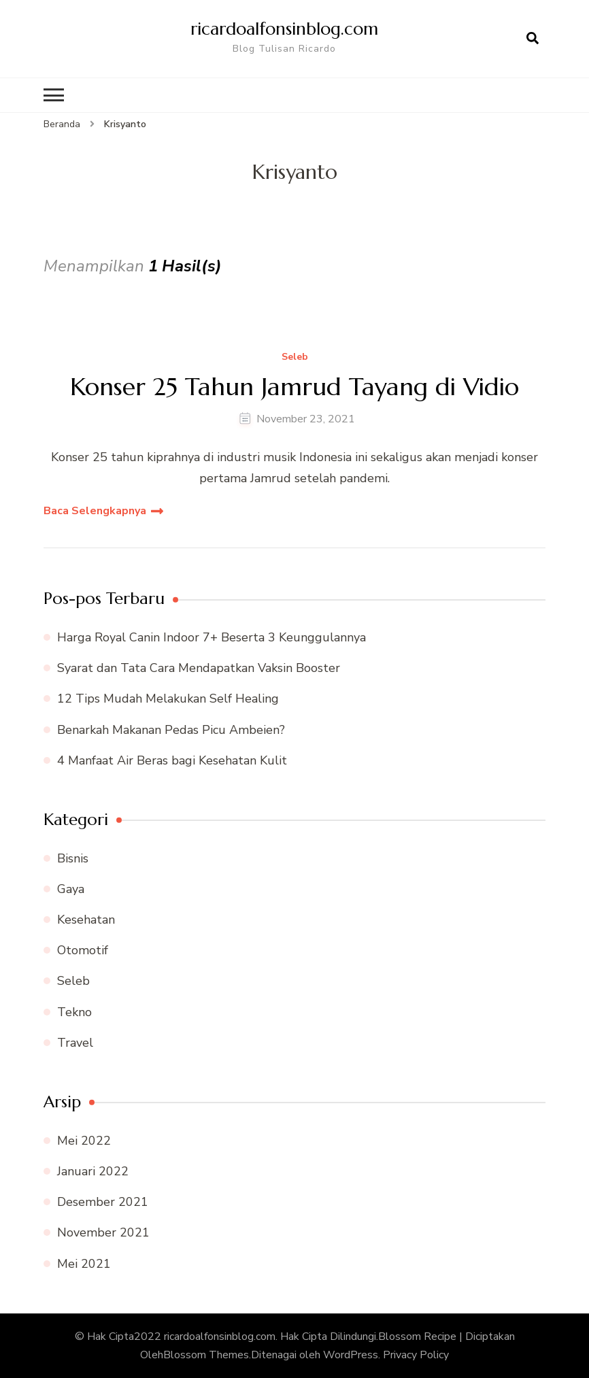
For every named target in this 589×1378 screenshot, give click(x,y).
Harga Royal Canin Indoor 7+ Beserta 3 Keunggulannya (211, 637)
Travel (75, 1043)
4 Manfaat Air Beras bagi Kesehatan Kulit (172, 760)
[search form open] (532, 39)
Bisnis (72, 858)
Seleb (295, 357)
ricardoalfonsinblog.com (284, 28)
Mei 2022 (84, 1140)
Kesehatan (86, 919)
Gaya (70, 889)
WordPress (350, 1354)
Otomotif (82, 950)
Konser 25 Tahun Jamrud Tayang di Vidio (294, 386)
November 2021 (103, 1232)
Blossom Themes (206, 1354)
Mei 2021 (84, 1264)
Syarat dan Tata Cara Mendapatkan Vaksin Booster (198, 668)
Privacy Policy (416, 1354)
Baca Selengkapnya (95, 510)
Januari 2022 (93, 1171)
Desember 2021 (102, 1202)
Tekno (74, 1012)
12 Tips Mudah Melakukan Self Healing (168, 698)
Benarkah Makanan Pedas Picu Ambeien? (171, 730)
